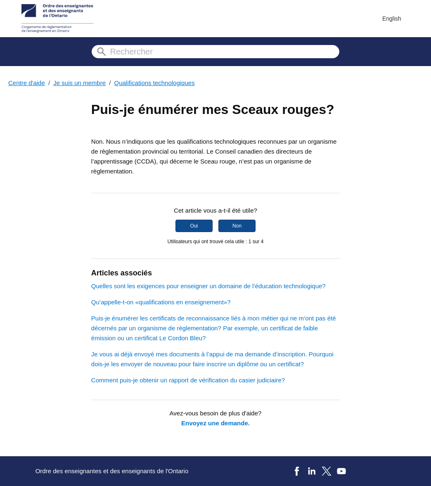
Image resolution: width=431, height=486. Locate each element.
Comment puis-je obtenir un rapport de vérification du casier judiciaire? (188, 380)
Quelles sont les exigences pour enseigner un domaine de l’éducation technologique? (208, 285)
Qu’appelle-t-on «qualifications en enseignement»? (161, 302)
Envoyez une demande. (215, 423)
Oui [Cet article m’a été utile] (194, 226)
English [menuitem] (391, 18)
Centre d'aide (26, 82)
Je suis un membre (79, 82)
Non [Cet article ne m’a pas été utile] (237, 226)
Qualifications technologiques (154, 82)
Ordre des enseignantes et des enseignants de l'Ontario (112, 470)
